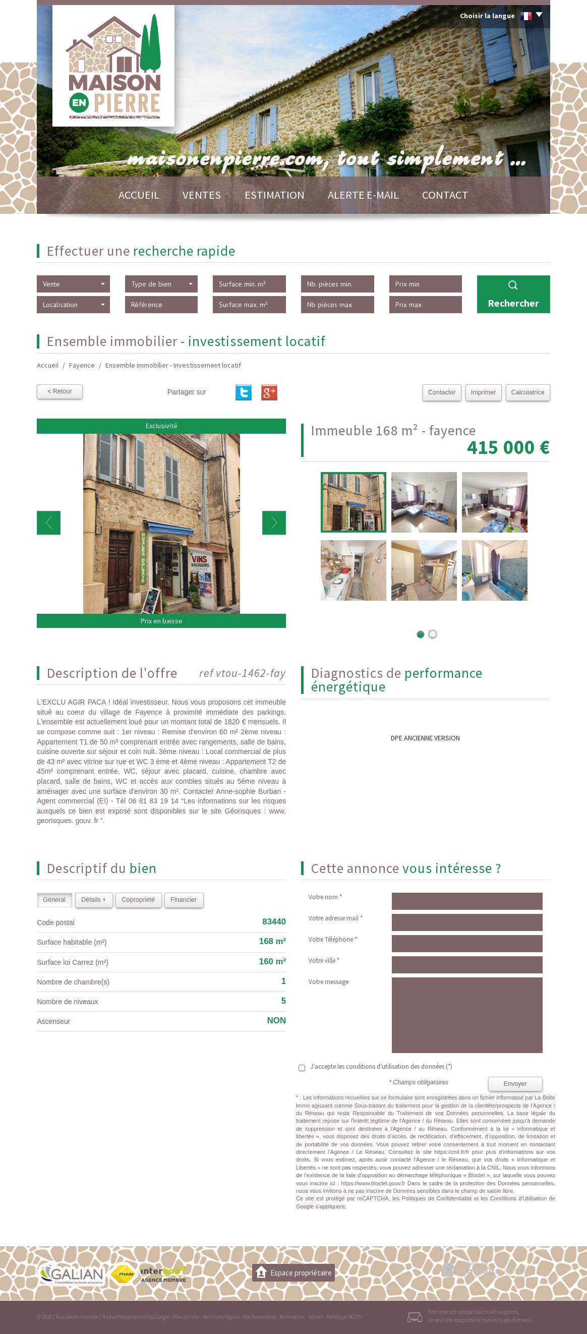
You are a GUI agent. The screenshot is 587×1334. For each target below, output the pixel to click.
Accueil (139, 195)
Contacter (442, 392)
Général (54, 899)
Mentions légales (221, 1316)
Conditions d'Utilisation (518, 1198)
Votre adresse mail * (336, 918)
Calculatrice (528, 392)
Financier (183, 899)
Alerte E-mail (363, 195)
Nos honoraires (259, 1316)
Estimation (275, 195)
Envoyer (515, 1083)
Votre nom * (325, 897)
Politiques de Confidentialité (437, 1198)
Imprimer (483, 392)
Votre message (328, 981)
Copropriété (138, 899)
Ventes (202, 195)
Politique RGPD (344, 1316)
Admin (315, 1316)
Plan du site (186, 1316)
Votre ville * (324, 960)
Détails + (93, 899)
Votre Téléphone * (333, 939)
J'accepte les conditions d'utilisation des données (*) (381, 1066)
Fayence (82, 365)
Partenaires (292, 1316)
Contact (445, 195)
